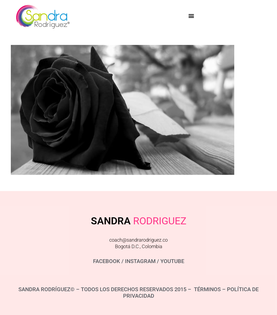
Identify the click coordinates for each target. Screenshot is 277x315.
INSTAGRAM (140, 261)
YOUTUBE (172, 261)
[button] (191, 15)
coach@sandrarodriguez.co (138, 240)
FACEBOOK (106, 261)
